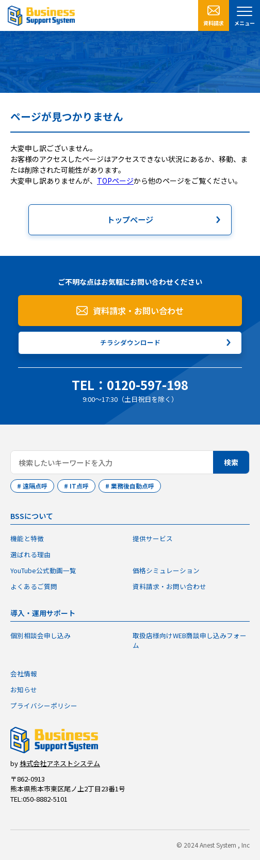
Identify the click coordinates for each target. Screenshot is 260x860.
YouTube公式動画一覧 (43, 570)
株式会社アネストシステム (60, 763)
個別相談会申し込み (40, 635)
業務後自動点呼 (132, 485)
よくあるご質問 (33, 586)
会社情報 (23, 674)
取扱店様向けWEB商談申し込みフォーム (190, 640)
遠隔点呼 (35, 485)
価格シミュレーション (166, 570)
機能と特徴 (27, 538)
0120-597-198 (147, 385)
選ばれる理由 (30, 554)
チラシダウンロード (130, 342)
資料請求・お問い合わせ (138, 310)
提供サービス (153, 538)
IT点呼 (79, 485)
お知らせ (23, 689)
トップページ (130, 219)
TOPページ (115, 180)
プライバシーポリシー (43, 705)
